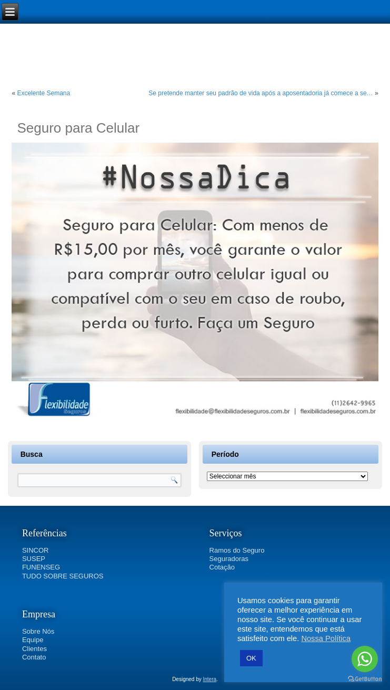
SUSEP (33, 559)
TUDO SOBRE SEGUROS (63, 576)
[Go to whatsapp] (365, 659)
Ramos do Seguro (237, 550)
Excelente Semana (43, 93)
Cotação (222, 567)
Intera (210, 679)
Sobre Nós (38, 631)
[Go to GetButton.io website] (365, 679)
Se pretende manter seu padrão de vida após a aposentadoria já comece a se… (260, 93)
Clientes (34, 649)
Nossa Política (326, 638)
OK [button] (251, 658)
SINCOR (35, 550)
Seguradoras (228, 559)
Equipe (32, 640)
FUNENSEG (41, 567)
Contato (34, 657)
